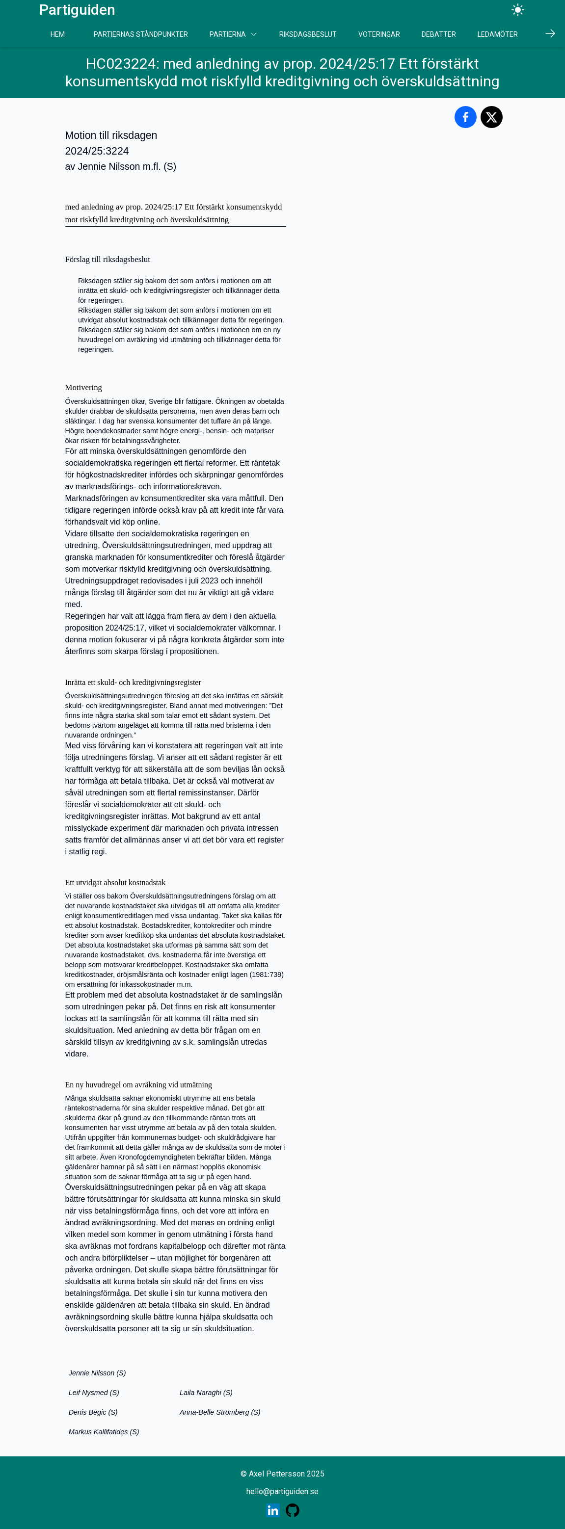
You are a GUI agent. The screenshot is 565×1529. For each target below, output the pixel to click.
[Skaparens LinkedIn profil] (273, 1510)
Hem (58, 34)
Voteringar (379, 34)
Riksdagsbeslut (308, 34)
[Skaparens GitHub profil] (292, 1510)
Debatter (439, 34)
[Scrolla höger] (550, 33)
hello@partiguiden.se (282, 1491)
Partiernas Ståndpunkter (141, 34)
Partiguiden (77, 9)
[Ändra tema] (518, 10)
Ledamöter (498, 34)
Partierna (234, 34)
